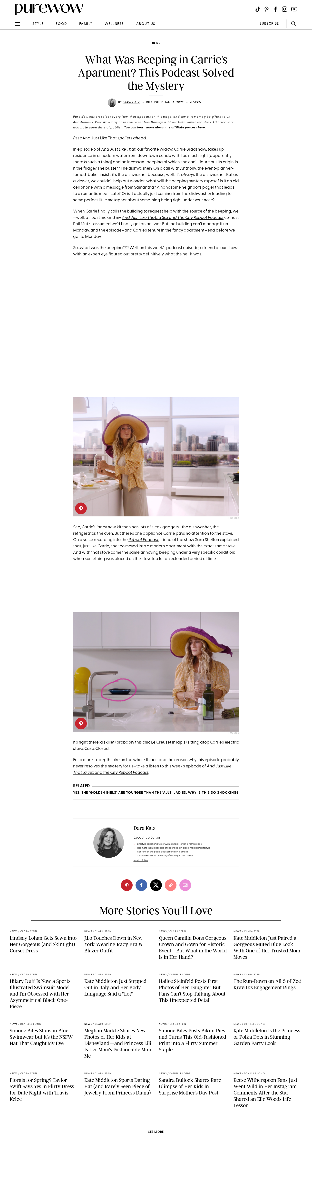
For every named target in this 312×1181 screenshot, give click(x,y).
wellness (114, 24)
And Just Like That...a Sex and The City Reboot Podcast (173, 218)
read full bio (141, 860)
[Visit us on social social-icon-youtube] (294, 9)
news (156, 43)
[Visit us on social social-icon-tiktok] (257, 9)
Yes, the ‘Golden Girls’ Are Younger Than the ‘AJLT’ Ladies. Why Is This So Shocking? (155, 793)
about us (146, 24)
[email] (185, 885)
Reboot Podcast (143, 540)
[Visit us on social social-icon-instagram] (285, 9)
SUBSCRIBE (269, 24)
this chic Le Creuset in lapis (160, 742)
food (61, 24)
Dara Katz (131, 102)
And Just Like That (118, 149)
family (85, 24)
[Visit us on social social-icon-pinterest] (266, 9)
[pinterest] (81, 508)
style (38, 24)
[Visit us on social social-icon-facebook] (275, 9)
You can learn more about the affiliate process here (164, 127)
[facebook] (141, 885)
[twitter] (156, 885)
